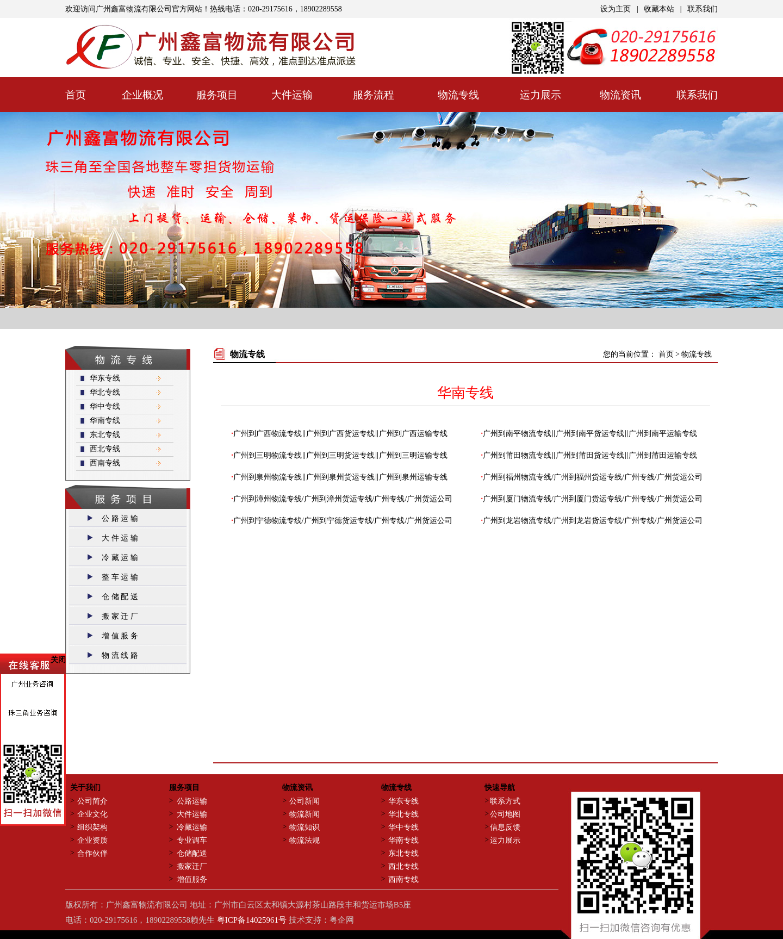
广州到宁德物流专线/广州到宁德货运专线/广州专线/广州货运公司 (343, 521)
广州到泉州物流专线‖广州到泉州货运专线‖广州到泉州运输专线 (340, 477)
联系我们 (702, 9)
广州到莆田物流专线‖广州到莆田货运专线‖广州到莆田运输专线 (590, 455)
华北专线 (105, 392)
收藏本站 (659, 9)
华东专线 (105, 378)
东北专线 (105, 435)
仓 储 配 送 (120, 597)
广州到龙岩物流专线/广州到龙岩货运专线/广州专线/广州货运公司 (593, 521)
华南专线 (105, 420)
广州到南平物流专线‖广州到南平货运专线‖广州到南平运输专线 (590, 434)
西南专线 (105, 463)
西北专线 (105, 449)
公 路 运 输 (120, 518)
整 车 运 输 (120, 577)
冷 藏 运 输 (120, 558)
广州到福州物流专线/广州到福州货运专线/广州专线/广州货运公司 (593, 477)
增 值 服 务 (120, 636)
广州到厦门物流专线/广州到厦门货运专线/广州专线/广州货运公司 (593, 499)
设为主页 (615, 9)
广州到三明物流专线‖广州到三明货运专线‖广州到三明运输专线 (340, 455)
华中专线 (105, 406)
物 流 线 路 (120, 655)
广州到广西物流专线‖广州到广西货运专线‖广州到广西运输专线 (340, 434)
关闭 (58, 652)
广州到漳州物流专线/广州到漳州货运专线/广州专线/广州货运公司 (343, 499)
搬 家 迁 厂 (120, 616)
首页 (667, 354)
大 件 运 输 (120, 538)
